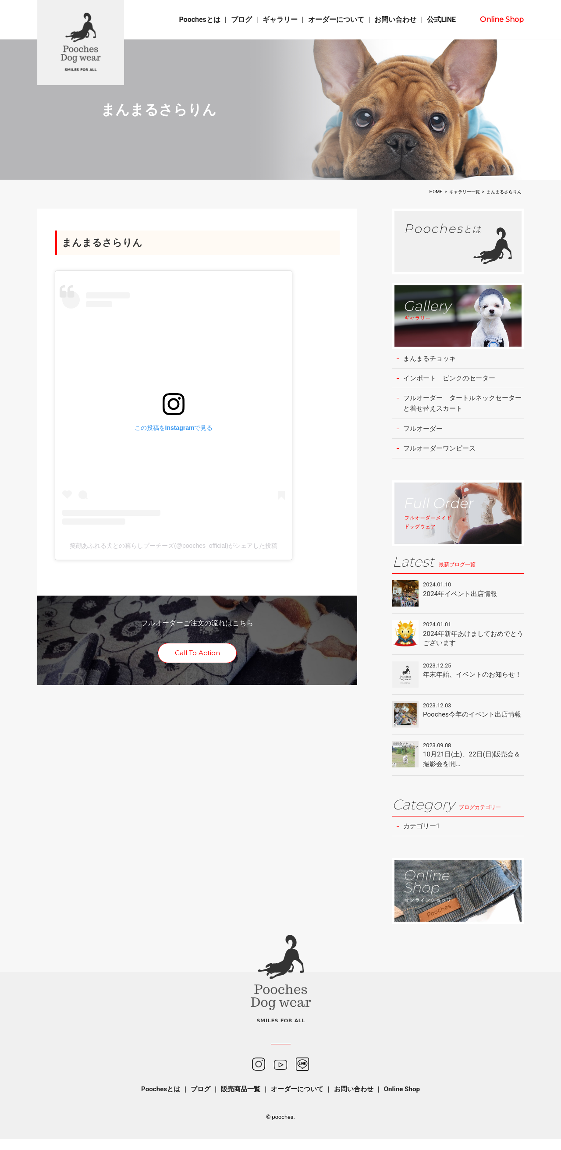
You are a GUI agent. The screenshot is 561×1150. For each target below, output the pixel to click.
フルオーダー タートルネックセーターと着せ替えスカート (462, 405)
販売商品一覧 (238, 1100)
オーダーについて (336, 19)
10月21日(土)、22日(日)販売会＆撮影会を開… (471, 768)
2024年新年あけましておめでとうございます (473, 642)
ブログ (241, 19)
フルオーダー (424, 431)
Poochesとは (199, 19)
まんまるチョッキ (431, 359)
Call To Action (197, 654)
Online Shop (502, 19)
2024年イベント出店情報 (462, 597)
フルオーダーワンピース (441, 451)
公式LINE (441, 19)
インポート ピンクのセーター (452, 379)
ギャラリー (280, 19)
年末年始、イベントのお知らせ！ (468, 684)
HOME (436, 192)
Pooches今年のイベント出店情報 (471, 726)
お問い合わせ (395, 19)
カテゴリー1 (422, 836)
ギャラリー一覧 (464, 192)
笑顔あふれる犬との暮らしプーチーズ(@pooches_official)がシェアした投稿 (173, 546)
